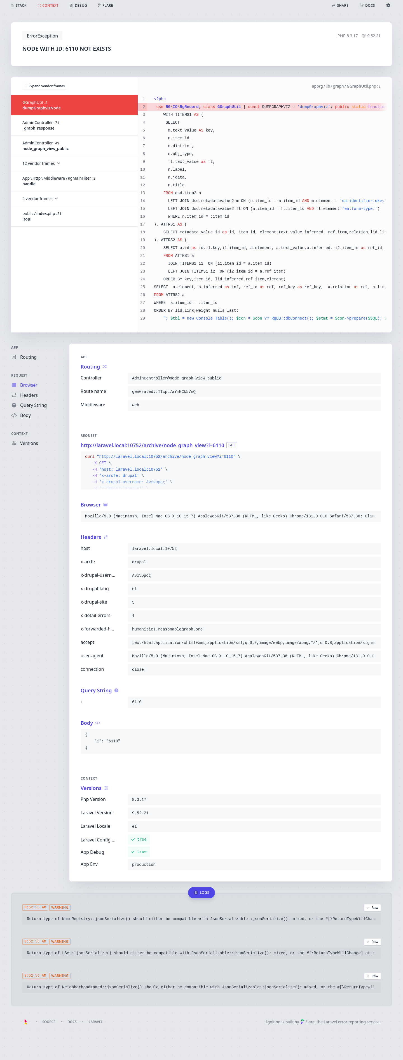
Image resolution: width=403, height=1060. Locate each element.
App (14, 347)
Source (48, 1021)
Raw (372, 907)
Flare (308, 1021)
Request (19, 375)
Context (19, 433)
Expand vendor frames (45, 85)
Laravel (96, 1021)
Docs (71, 1021)
